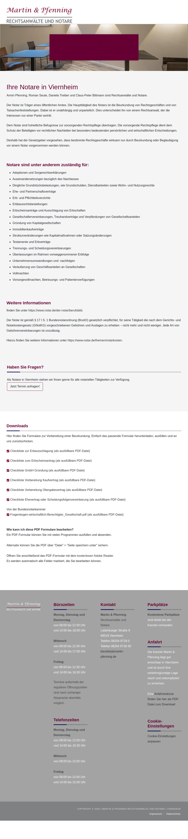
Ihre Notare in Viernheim (42, 87)
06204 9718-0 (120, 640)
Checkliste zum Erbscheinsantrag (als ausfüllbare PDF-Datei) (51, 460)
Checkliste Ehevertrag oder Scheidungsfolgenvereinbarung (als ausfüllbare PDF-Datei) (67, 499)
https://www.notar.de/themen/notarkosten (95, 340)
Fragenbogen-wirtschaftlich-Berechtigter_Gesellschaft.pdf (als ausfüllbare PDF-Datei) (67, 514)
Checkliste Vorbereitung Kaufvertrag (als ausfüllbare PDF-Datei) (52, 480)
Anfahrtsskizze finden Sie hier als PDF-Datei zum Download (163, 699)
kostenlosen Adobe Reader (95, 555)
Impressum (155, 813)
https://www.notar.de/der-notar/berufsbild (55, 310)
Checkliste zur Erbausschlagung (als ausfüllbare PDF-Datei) (50, 451)
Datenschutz (173, 813)
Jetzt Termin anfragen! (25, 386)
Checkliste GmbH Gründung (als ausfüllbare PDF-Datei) (47, 470)
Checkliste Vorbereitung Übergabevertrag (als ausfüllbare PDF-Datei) (56, 489)
